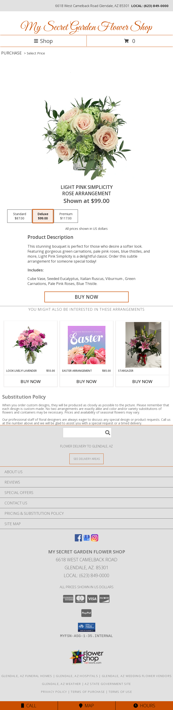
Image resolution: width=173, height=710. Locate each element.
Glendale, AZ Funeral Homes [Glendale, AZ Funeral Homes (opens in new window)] (26, 676)
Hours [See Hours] (144, 706)
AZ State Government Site (108, 684)
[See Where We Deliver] (86, 458)
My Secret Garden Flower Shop (86, 27)
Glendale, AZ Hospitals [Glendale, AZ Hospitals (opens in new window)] (77, 676)
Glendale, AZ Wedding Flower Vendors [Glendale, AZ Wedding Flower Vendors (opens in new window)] (137, 676)
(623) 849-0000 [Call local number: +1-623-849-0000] (156, 5)
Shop (43, 41)
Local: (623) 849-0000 (86, 575)
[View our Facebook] (78, 540)
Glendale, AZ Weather (61, 684)
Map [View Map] (86, 706)
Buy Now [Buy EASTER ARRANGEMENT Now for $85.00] (86, 381)
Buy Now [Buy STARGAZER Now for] (142, 381)
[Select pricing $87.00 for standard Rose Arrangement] (19, 216)
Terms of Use (120, 692)
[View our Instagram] (94, 540)
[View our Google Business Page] (86, 540)
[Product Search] (87, 433)
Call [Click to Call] (28, 706)
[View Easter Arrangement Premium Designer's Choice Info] (86, 345)
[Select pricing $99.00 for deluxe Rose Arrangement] (43, 216)
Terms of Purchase (88, 692)
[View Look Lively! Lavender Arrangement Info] (31, 345)
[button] (86, 627)
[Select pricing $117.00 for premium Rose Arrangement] (66, 216)
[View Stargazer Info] (142, 345)
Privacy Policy (54, 692)
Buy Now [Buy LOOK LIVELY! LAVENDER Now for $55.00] (30, 381)
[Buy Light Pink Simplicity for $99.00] (86, 297)
